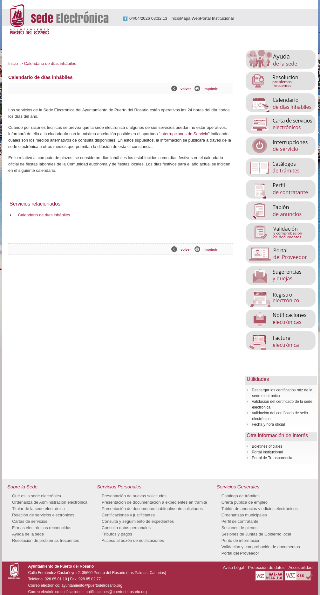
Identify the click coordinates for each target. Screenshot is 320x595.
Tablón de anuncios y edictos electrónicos (259, 508)
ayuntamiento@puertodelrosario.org (91, 585)
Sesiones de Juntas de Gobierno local (256, 534)
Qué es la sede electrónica (36, 496)
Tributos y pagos (117, 534)
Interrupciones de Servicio (184, 133)
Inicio (175, 18)
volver (185, 89)
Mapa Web (190, 18)
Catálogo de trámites (240, 496)
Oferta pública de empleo (244, 502)
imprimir (211, 89)
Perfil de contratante (239, 521)
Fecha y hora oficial (268, 424)
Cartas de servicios (29, 521)
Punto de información (241, 540)
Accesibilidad (301, 567)
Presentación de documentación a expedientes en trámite (154, 502)
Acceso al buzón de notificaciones (133, 540)
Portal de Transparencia (272, 458)
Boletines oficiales (267, 446)
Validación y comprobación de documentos (260, 546)
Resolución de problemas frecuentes (45, 540)
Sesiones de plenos (239, 527)
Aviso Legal (233, 567)
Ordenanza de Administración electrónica (49, 502)
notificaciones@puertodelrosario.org (115, 592)
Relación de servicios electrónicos (43, 515)
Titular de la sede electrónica (38, 508)
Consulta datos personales (126, 527)
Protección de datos (266, 567)
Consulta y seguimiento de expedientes (138, 521)
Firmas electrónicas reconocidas (41, 527)
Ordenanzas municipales (244, 515)
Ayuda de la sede (28, 534)
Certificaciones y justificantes (128, 515)
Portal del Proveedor (240, 553)
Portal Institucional (217, 18)
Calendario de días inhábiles (44, 215)
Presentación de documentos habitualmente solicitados (152, 508)
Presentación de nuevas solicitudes (134, 496)
